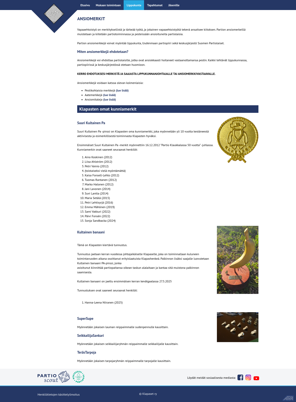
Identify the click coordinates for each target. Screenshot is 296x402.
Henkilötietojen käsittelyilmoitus (59, 394)
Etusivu (85, 5)
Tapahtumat (154, 5)
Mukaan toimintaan (108, 5)
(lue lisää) (122, 90)
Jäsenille (174, 5)
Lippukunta (134, 5)
